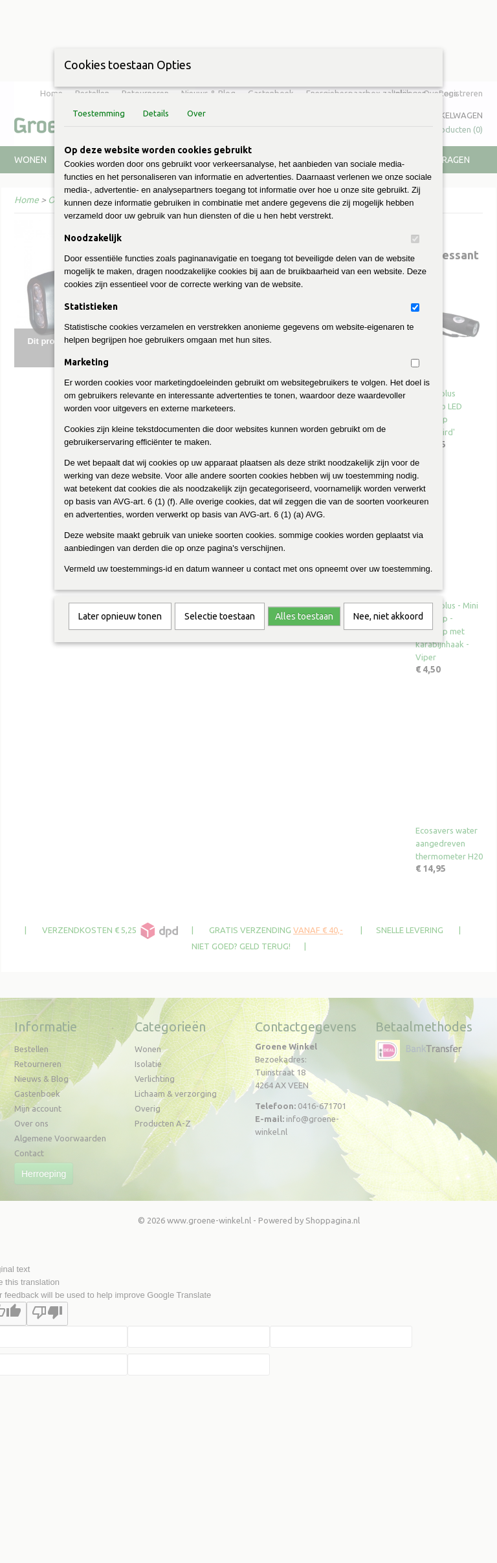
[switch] (415, 239)
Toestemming (98, 113)
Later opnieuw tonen (120, 616)
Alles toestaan (304, 616)
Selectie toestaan (219, 616)
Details (156, 113)
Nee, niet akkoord (388, 616)
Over (196, 113)
